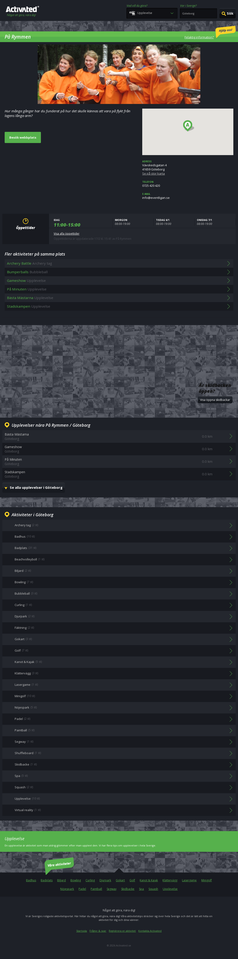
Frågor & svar (97, 930)
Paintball (96, 889)
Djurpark (105, 880)
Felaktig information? (210, 32)
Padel (82, 889)
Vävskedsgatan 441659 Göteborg (187, 168)
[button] (189, 126)
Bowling (75, 880)
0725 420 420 (187, 184)
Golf (132, 880)
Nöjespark (67, 889)
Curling (90, 880)
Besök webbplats (22, 137)
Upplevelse (170, 889)
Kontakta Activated (150, 930)
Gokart (120, 880)
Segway (111, 889)
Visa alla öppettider (66, 234)
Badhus (31, 880)
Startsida (81, 930)
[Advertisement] (119, 344)
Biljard (61, 880)
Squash (153, 889)
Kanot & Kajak (149, 880)
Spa (141, 889)
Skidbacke (127, 889)
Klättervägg (169, 880)
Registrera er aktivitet (122, 930)
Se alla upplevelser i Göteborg (36, 487)
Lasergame (189, 880)
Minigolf (206, 880)
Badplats (47, 880)
